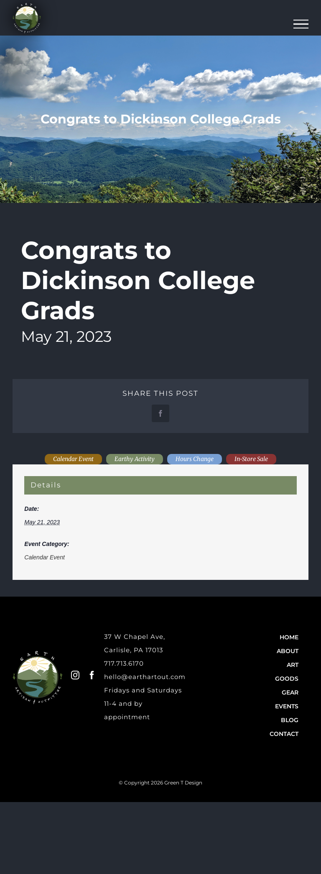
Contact (284, 734)
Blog (289, 720)
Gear (290, 692)
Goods (286, 678)
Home (289, 637)
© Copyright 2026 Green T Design (160, 782)
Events (286, 706)
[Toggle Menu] (301, 24)
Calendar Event (44, 557)
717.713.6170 (124, 663)
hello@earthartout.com (145, 677)
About (287, 651)
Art (292, 665)
